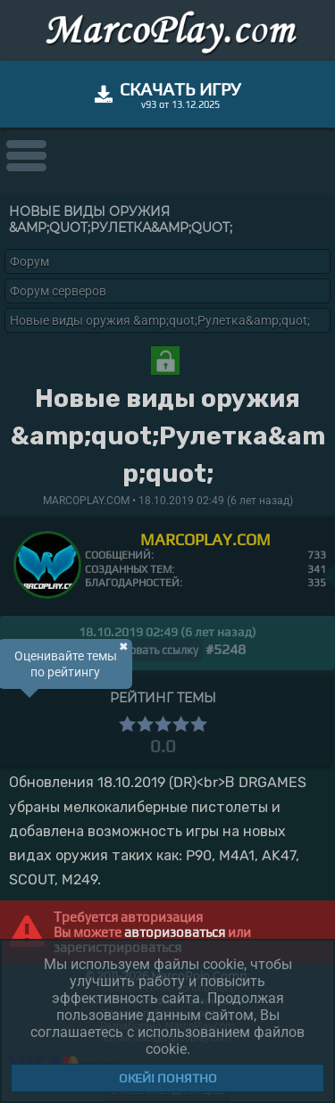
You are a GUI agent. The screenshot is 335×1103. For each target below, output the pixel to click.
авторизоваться (174, 932)
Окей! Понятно (168, 1078)
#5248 (225, 649)
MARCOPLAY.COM (205, 539)
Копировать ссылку (146, 650)
